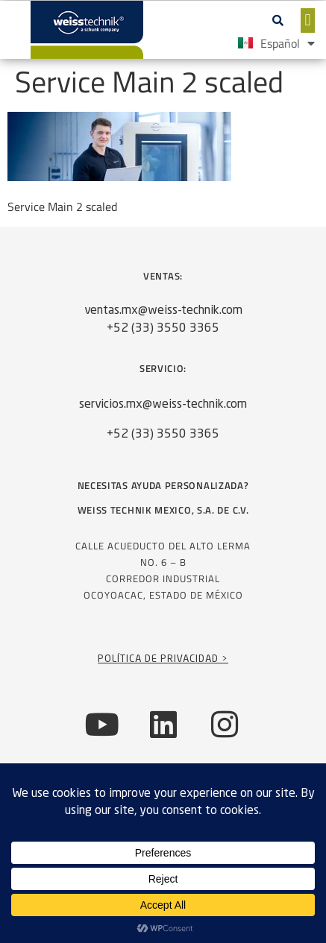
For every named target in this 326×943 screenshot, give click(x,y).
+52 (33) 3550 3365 (163, 329)
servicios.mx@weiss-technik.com (163, 405)
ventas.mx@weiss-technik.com (163, 311)
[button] (278, 20)
